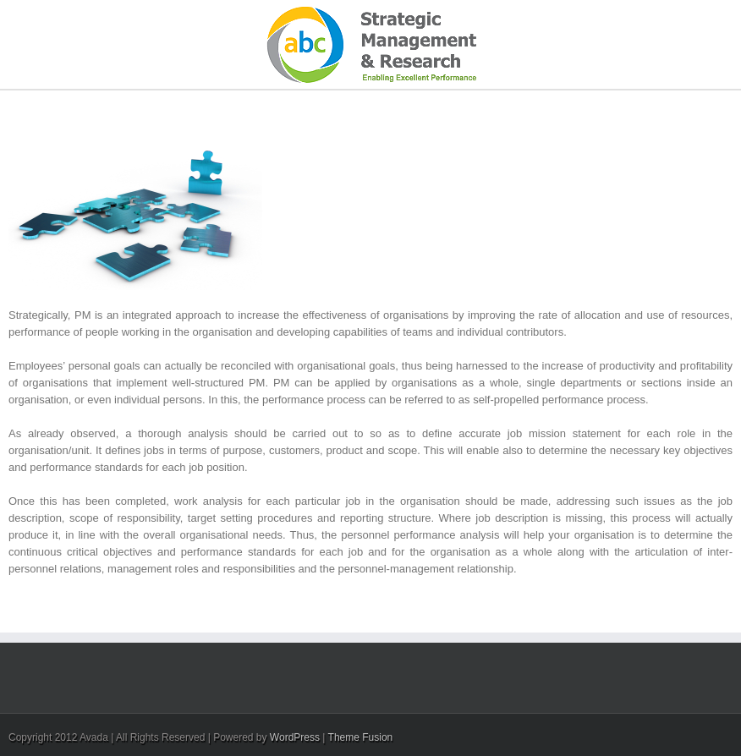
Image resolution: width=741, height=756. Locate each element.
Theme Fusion (360, 737)
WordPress (295, 737)
